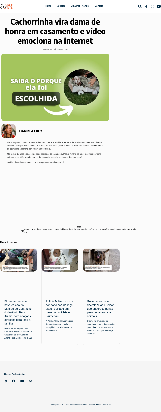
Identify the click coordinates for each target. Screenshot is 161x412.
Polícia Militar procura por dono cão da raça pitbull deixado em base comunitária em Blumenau (59, 309)
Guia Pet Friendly (80, 6)
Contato (99, 6)
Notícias (60, 6)
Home (48, 6)
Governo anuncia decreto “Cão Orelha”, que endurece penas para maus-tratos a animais (100, 309)
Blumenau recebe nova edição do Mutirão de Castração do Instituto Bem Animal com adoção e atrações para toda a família (18, 312)
